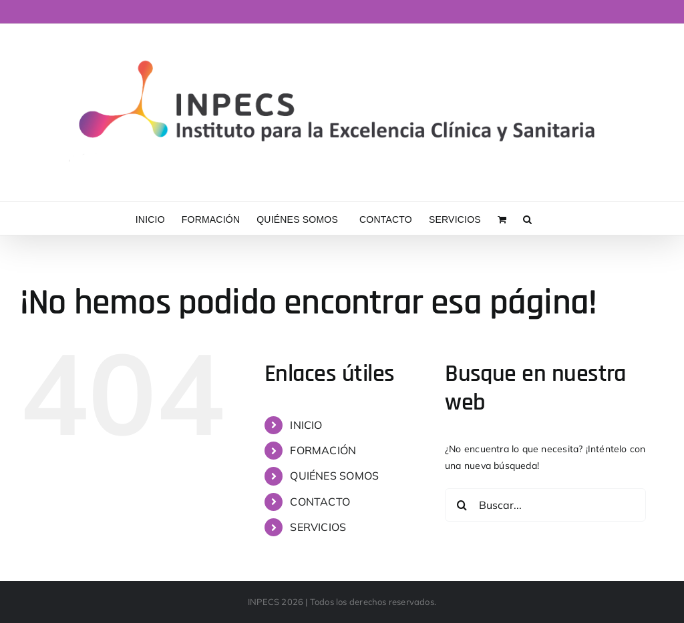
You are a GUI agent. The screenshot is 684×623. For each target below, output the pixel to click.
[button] (527, 218)
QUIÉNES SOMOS (334, 475)
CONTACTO (320, 501)
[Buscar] (461, 505)
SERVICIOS (318, 527)
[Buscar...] (545, 505)
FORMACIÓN (323, 450)
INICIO (306, 425)
